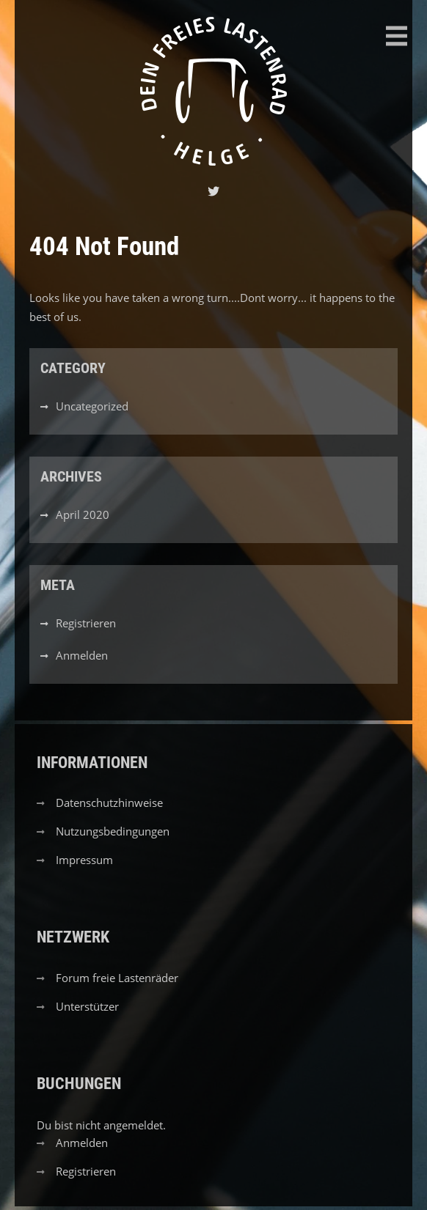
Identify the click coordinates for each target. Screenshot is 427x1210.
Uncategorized (92, 406)
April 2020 (82, 514)
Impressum (84, 859)
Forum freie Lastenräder (117, 977)
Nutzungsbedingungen (112, 831)
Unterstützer (87, 1006)
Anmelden (82, 655)
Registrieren (86, 623)
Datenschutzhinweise (109, 802)
